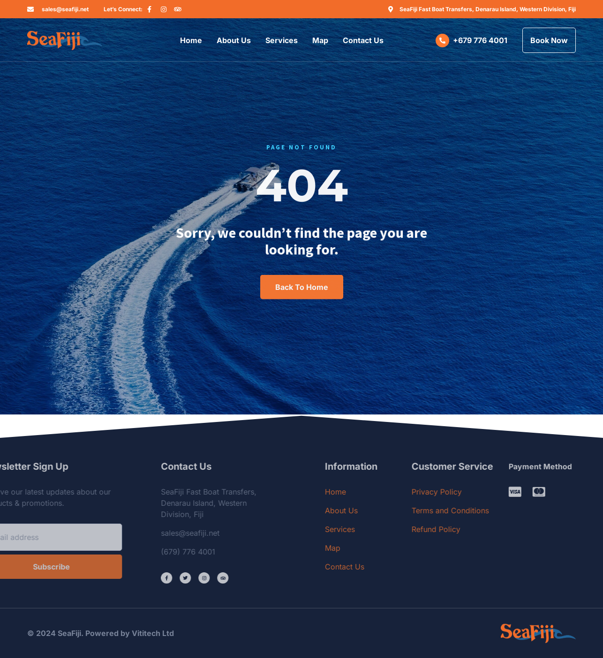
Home (191, 40)
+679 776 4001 (480, 40)
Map (320, 40)
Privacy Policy (470, 491)
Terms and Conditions (483, 510)
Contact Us (363, 40)
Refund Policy (469, 529)
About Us (234, 40)
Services (281, 40)
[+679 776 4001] (442, 40)
